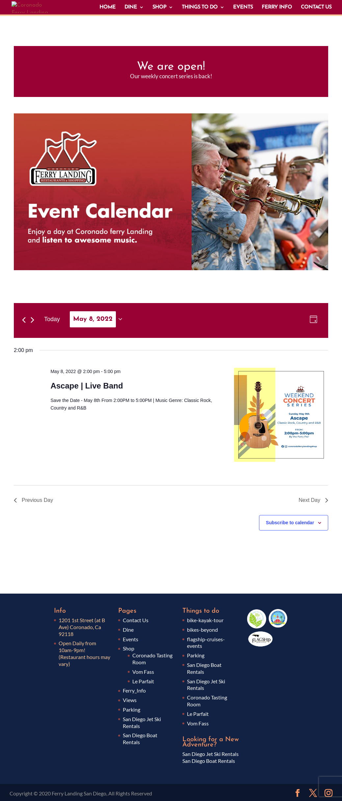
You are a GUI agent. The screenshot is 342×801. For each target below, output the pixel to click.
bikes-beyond (202, 629)
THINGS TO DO (200, 7)
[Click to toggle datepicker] (96, 319)
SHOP (159, 7)
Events (130, 639)
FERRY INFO (277, 7)
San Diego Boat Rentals (208, 761)
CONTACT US (316, 7)
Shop (128, 648)
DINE (130, 7)
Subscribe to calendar (290, 522)
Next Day (313, 500)
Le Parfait (143, 681)
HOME (107, 7)
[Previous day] (24, 320)
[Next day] (32, 320)
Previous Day (33, 500)
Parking (131, 709)
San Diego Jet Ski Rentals (210, 754)
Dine (128, 629)
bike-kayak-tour (205, 620)
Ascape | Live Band (86, 385)
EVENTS (243, 7)
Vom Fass (143, 672)
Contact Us (135, 620)
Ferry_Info (134, 690)
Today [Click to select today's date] (52, 319)
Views (130, 700)
